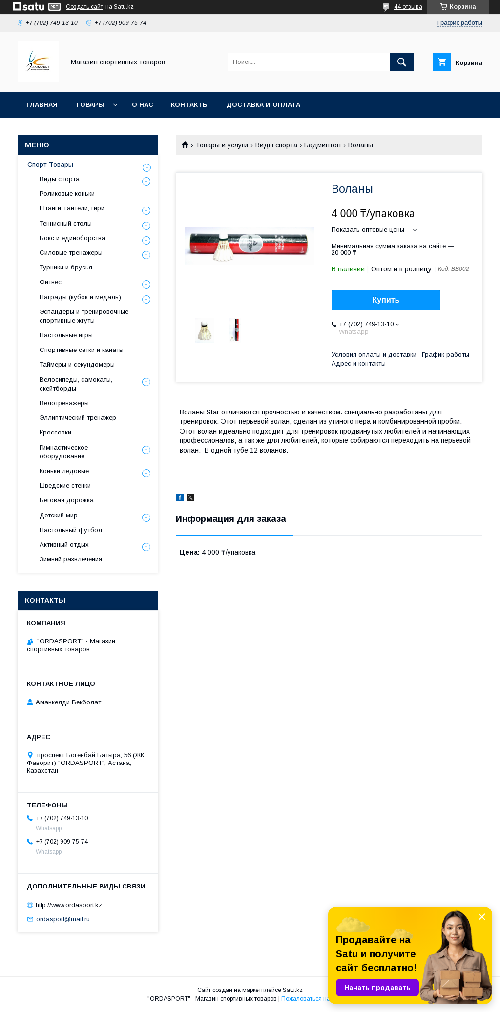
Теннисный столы (66, 223)
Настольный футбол (71, 530)
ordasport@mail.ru (63, 919)
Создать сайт (84, 6)
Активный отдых (64, 544)
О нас (142, 104)
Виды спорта (276, 145)
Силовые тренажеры (71, 252)
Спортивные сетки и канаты (82, 349)
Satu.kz (293, 990)
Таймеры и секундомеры (77, 364)
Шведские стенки (65, 485)
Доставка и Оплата (263, 104)
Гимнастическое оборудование (64, 452)
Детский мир (59, 515)
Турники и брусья (66, 267)
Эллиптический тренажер (78, 417)
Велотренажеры (64, 403)
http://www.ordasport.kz (69, 905)
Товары (89, 104)
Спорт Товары (50, 164)
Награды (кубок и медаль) (80, 297)
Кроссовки (55, 432)
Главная (42, 104)
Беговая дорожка (67, 500)
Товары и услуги (221, 145)
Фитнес (51, 282)
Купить (386, 300)
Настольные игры (66, 335)
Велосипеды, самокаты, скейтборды (76, 384)
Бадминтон (322, 145)
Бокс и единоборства (72, 238)
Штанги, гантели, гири (72, 208)
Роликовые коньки (67, 193)
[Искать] (402, 62)
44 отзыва (408, 6)
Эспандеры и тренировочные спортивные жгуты (84, 316)
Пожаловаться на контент (317, 998)
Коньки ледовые (64, 471)
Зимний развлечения (71, 559)
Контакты (190, 104)
